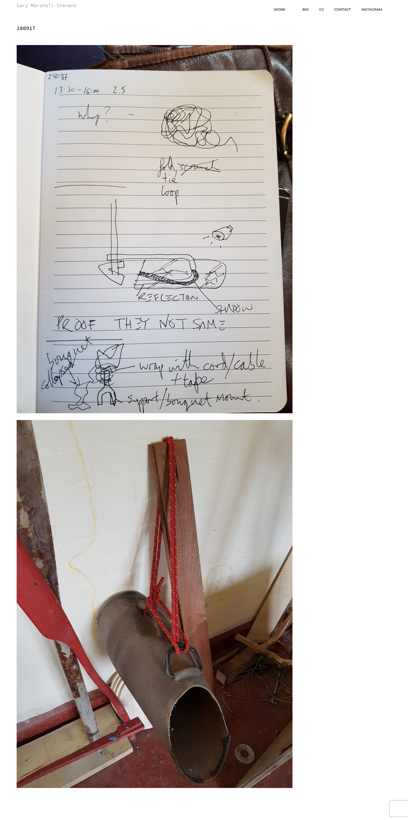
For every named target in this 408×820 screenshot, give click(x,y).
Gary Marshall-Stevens (47, 5)
